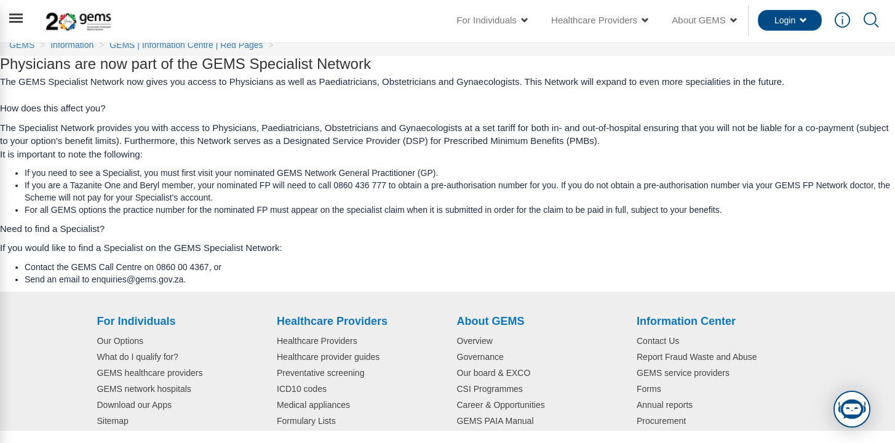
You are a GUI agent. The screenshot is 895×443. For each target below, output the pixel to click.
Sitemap (113, 421)
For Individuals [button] (491, 20)
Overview (475, 341)
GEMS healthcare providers (150, 373)
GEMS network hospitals (144, 389)
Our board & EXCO (494, 373)
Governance (480, 357)
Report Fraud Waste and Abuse (697, 357)
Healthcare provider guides (328, 357)
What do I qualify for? (137, 357)
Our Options (120, 341)
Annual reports (665, 405)
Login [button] (790, 20)
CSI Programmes (490, 389)
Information (71, 45)
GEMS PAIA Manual (495, 421)
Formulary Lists (306, 421)
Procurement (661, 421)
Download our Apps (134, 405)
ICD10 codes (302, 389)
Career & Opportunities (501, 405)
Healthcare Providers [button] (599, 20)
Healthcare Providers (317, 341)
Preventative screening (320, 373)
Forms (649, 389)
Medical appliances (313, 405)
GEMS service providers (683, 373)
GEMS (21, 45)
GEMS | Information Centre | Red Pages (186, 45)
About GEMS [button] (704, 20)
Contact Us (658, 341)
